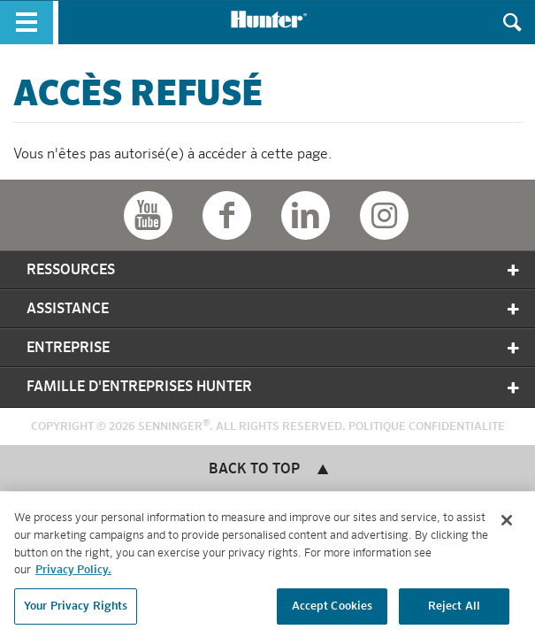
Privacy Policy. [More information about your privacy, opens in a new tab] (73, 573)
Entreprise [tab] (274, 348)
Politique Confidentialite (426, 427)
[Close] (506, 523)
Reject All (454, 609)
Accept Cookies (332, 609)
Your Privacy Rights (75, 609)
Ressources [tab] (274, 270)
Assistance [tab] (274, 309)
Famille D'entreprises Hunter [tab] (274, 387)
